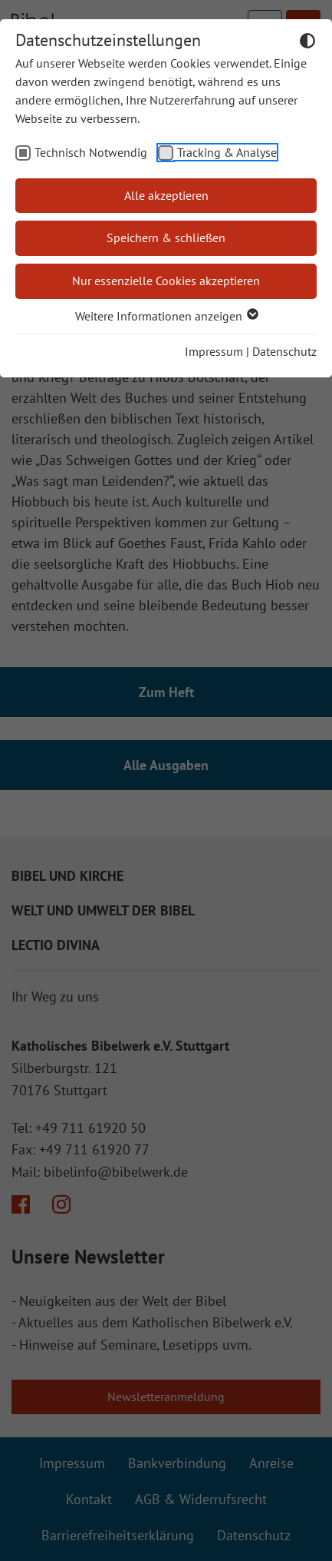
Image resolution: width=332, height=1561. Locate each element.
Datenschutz (284, 351)
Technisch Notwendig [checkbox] (91, 152)
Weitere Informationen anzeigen (166, 316)
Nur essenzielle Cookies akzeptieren (166, 280)
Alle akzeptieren (166, 195)
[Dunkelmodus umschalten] (307, 43)
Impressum (214, 351)
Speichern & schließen (166, 237)
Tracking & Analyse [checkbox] (227, 152)
